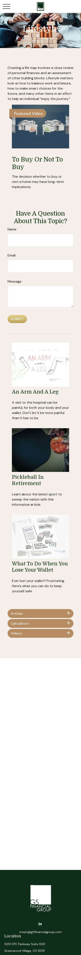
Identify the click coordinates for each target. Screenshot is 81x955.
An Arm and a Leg (35, 392)
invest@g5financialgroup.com (40, 932)
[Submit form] (17, 319)
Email (12, 255)
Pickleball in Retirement (28, 480)
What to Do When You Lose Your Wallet (40, 567)
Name (12, 229)
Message (15, 281)
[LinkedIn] (40, 924)
